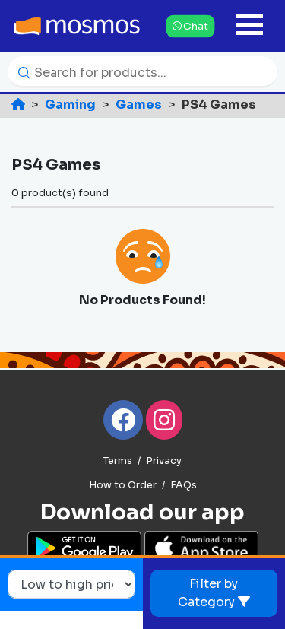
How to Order (123, 485)
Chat (190, 25)
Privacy (164, 461)
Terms (117, 461)
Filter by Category (214, 593)
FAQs (183, 485)
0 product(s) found (60, 192)
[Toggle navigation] (249, 26)
